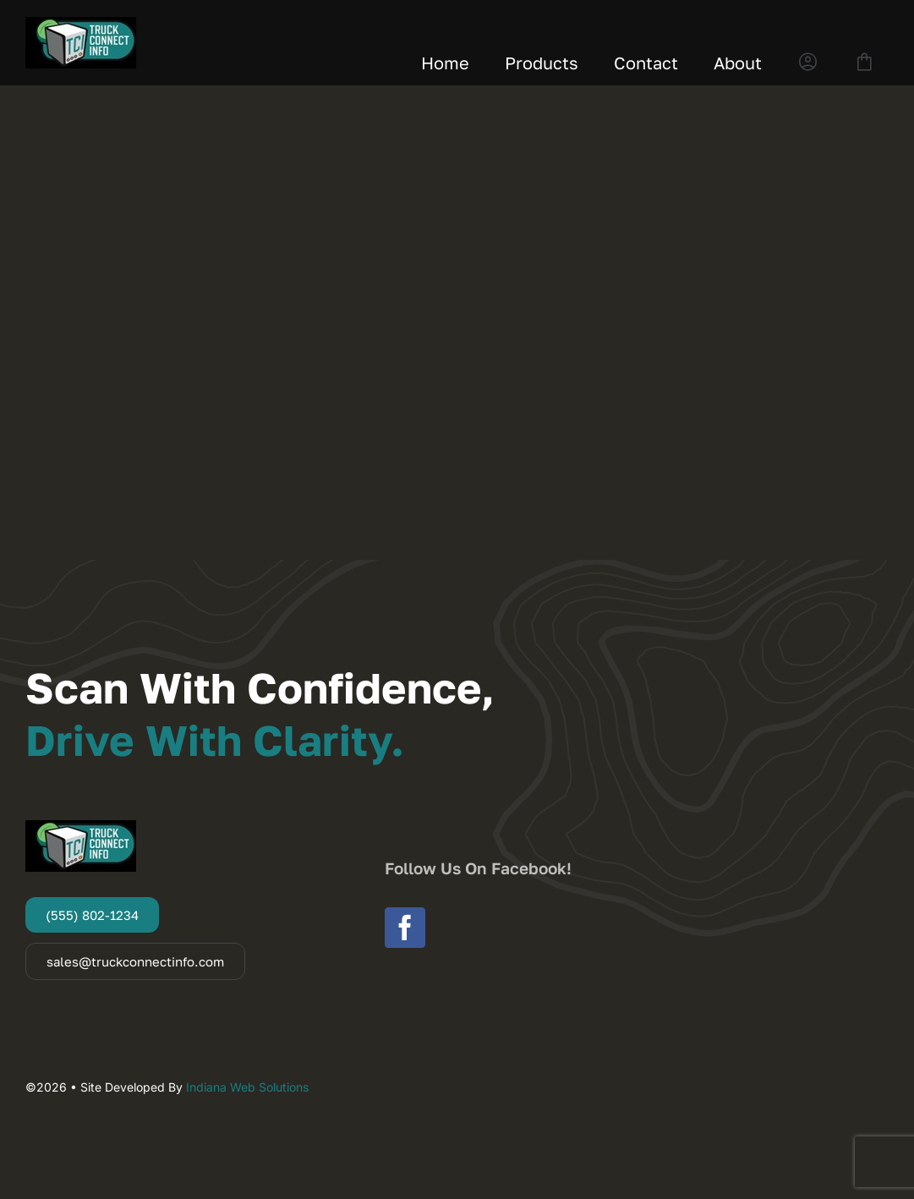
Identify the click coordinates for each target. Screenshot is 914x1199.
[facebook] (405, 927)
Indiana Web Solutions (247, 1087)
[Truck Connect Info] (80, 23)
